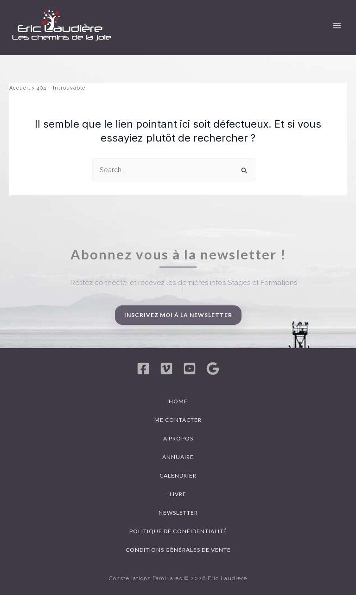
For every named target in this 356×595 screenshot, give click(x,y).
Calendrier (178, 475)
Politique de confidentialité (178, 531)
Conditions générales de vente (178, 549)
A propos (178, 438)
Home (178, 401)
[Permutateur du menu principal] (337, 25)
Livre (178, 494)
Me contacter (178, 419)
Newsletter (178, 512)
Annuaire (178, 456)
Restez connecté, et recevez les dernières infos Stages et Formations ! (183, 286)
